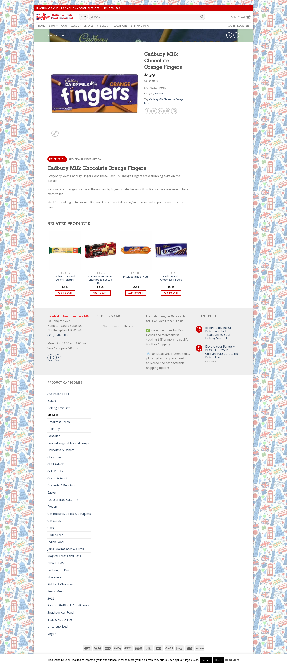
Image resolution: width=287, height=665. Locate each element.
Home (41, 25)
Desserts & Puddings (61, 485)
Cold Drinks (55, 471)
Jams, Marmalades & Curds (65, 549)
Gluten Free (55, 535)
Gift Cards (54, 521)
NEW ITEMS (55, 563)
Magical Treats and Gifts (64, 556)
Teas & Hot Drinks (60, 620)
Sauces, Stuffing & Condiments (68, 605)
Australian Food (58, 394)
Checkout (103, 25)
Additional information (85, 159)
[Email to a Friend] (161, 111)
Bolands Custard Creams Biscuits (65, 278)
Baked (51, 401)
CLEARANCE (55, 464)
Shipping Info (140, 25)
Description (57, 159)
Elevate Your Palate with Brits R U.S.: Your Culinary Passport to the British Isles (222, 352)
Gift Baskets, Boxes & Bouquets (69, 514)
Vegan (51, 634)
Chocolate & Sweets (60, 450)
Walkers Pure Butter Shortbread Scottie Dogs (100, 280)
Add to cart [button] (65, 292)
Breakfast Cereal (58, 422)
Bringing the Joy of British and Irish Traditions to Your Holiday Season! (218, 333)
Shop (53, 25)
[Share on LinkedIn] (174, 111)
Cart (64, 25)
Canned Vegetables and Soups (68, 443)
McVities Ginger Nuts (135, 276)
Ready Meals (56, 591)
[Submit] (202, 17)
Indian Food (55, 542)
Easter (51, 492)
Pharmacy (54, 577)
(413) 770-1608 (57, 335)
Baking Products (58, 408)
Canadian (53, 436)
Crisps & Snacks (58, 478)
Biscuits (60, 35)
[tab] (57, 159)
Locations (120, 25)
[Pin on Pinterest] (167, 111)
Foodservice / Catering (62, 500)
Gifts (50, 528)
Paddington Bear (59, 570)
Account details (82, 25)
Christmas (54, 457)
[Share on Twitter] (154, 111)
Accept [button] (205, 660)
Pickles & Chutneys (60, 584)
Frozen (52, 507)
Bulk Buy (53, 429)
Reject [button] (218, 660)
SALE (50, 598)
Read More (232, 660)
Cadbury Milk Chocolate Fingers (171, 278)
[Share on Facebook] (148, 111)
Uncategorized (57, 627)
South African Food (60, 612)
